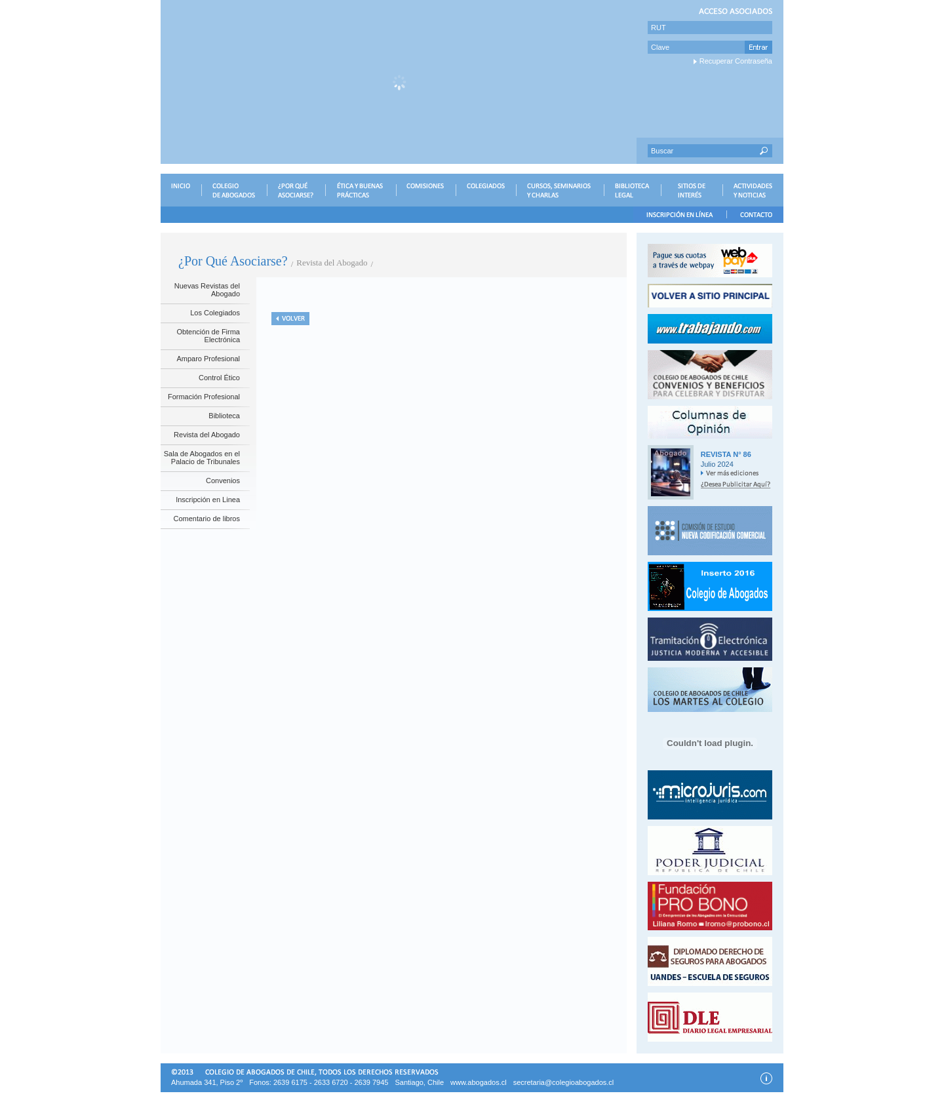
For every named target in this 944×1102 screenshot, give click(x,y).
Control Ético (219, 378)
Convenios (223, 480)
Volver (290, 318)
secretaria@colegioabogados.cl (563, 1082)
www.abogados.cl (478, 1082)
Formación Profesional (204, 397)
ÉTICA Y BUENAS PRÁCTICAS (360, 190)
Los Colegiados (215, 313)
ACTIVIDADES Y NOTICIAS (752, 190)
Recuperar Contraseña (735, 61)
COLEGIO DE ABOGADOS (234, 190)
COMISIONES (426, 190)
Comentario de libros (207, 518)
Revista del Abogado (207, 435)
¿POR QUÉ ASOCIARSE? (296, 190)
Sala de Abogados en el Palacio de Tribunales (202, 457)
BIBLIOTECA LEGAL (632, 190)
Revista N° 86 (726, 454)
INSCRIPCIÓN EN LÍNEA (679, 215)
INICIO (181, 190)
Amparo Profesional (208, 359)
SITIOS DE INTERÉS (691, 190)
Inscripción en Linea (208, 499)
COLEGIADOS (486, 190)
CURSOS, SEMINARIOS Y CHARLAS (560, 190)
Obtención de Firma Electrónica (208, 336)
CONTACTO (754, 215)
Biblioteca (224, 416)
